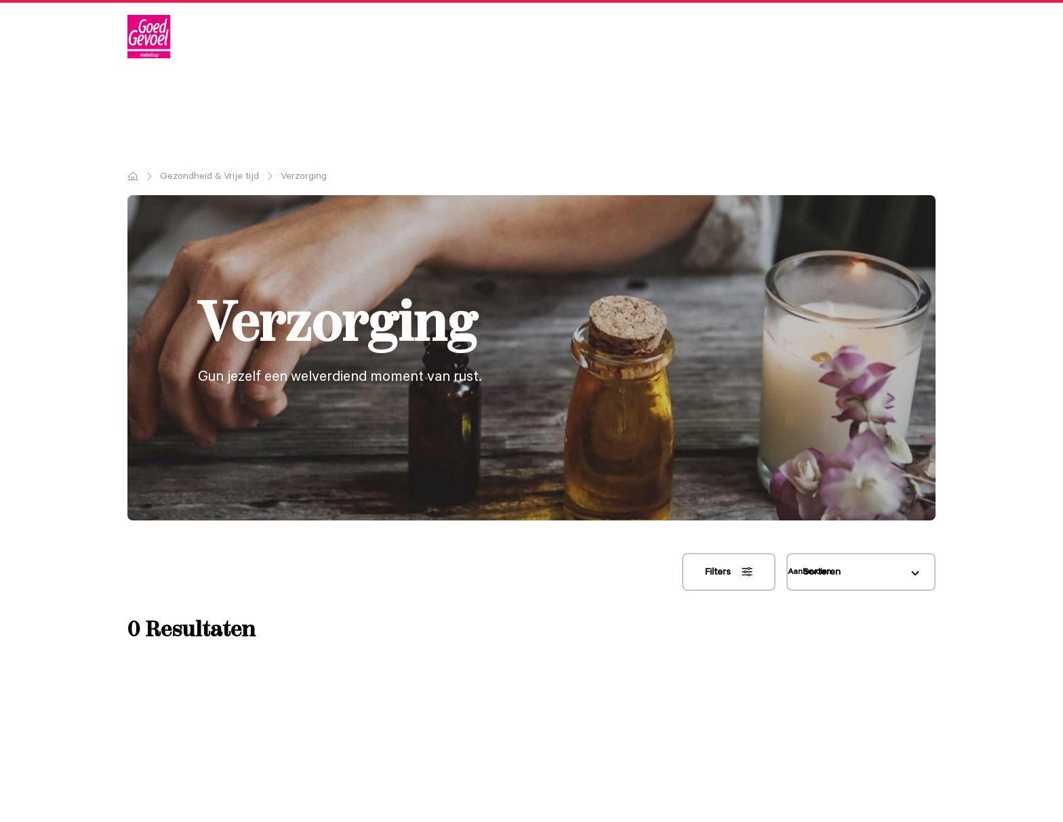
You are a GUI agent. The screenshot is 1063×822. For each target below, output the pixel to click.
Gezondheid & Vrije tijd (209, 176)
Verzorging (304, 176)
